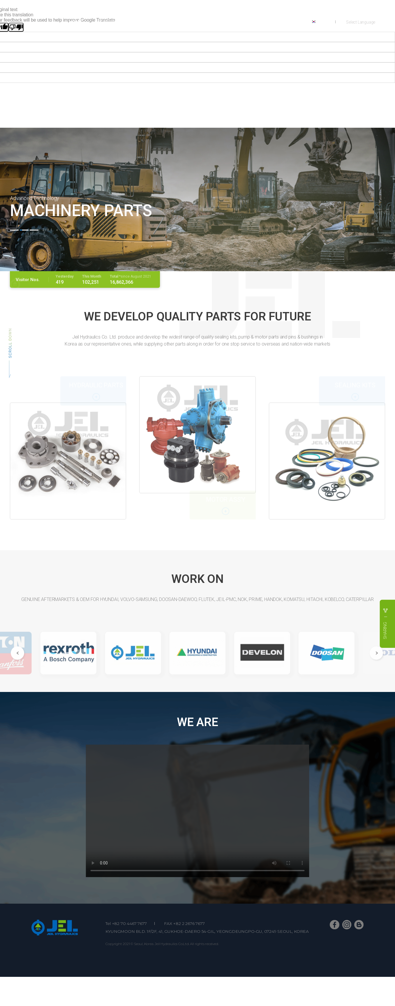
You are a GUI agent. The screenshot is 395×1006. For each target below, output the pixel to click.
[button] (14, 230)
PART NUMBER (226, 21)
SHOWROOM (182, 21)
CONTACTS (267, 21)
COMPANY (108, 21)
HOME (75, 21)
